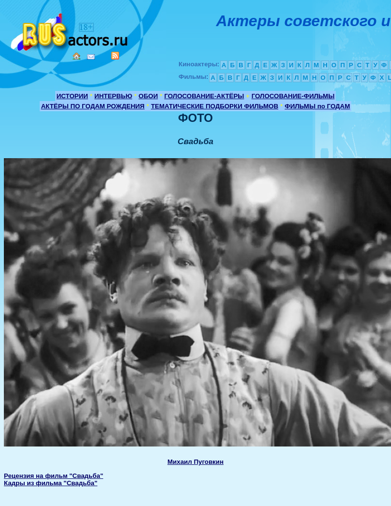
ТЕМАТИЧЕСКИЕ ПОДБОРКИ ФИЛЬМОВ (214, 106)
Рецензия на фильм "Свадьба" (53, 475)
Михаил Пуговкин (195, 461)
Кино (70, 30)
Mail (91, 57)
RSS (115, 56)
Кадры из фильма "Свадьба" (50, 483)
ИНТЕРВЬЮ (113, 96)
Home (76, 56)
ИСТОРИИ (72, 96)
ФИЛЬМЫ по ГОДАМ (317, 106)
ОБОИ (148, 96)
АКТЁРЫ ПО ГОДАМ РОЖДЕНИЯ (93, 106)
